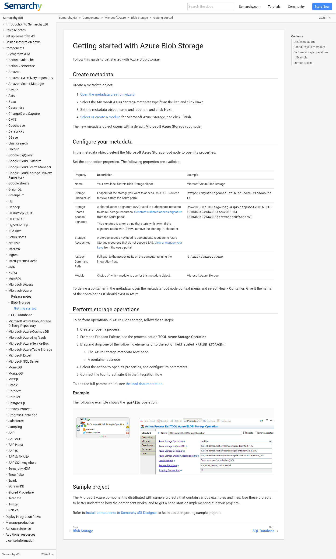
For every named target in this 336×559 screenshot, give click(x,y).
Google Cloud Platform (24, 161)
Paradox (14, 391)
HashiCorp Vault (20, 213)
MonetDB (15, 367)
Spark (12, 480)
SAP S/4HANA (18, 456)
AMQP (13, 90)
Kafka (12, 272)
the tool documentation (144, 384)
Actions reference (18, 528)
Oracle (13, 385)
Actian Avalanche (21, 60)
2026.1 (323, 17)
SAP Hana (15, 445)
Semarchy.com (249, 6)
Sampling (15, 427)
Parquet (14, 397)
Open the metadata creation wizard (107, 94)
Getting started (25, 308)
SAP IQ (13, 451)
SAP (11, 433)
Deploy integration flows (23, 517)
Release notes (16, 30)
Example (301, 57)
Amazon (14, 72)
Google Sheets (18, 183)
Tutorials (274, 6)
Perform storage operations (311, 52)
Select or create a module (100, 117)
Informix (14, 249)
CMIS (12, 119)
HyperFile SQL (18, 225)
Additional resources (20, 534)
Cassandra (16, 107)
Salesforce (16, 421)
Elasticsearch (18, 143)
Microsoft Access (20, 284)
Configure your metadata (309, 47)
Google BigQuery (20, 155)
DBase (13, 137)
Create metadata (304, 41)
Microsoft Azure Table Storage (30, 349)
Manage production (20, 522)
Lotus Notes (17, 237)
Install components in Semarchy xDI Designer (121, 513)
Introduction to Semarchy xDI (27, 24)
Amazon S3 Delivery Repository (30, 78)
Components (15, 48)
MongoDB (15, 373)
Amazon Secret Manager (26, 84)
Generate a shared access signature (158, 212)
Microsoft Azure (20, 290)
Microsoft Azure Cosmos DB (28, 331)
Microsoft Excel (19, 355)
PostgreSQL (17, 403)
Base (12, 102)
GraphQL (15, 189)
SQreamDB (16, 486)
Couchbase (16, 125)
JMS (11, 267)
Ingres (13, 255)
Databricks (16, 131)
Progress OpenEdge (22, 415)
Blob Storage (20, 302)
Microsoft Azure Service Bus (28, 343)
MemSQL (15, 279)
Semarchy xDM (19, 54)
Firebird (13, 149)
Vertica (13, 510)
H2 (10, 201)
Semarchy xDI (13, 18)
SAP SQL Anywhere (22, 463)
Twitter (13, 504)
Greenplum (16, 195)
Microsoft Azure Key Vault (27, 337)
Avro (11, 95)
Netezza (14, 243)
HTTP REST (16, 219)
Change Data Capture (24, 113)
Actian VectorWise (21, 66)
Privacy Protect (19, 409)
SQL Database (21, 315)
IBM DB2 (14, 231)
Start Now (322, 6)
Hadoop (14, 207)
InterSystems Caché (22, 261)
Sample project (303, 63)
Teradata (14, 498)
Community (296, 6)
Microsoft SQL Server (23, 361)
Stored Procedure (21, 492)
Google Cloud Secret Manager (29, 167)
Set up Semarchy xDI (20, 36)
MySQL (13, 379)
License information (20, 540)
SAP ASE (14, 439)
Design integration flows (23, 42)
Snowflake (16, 474)
